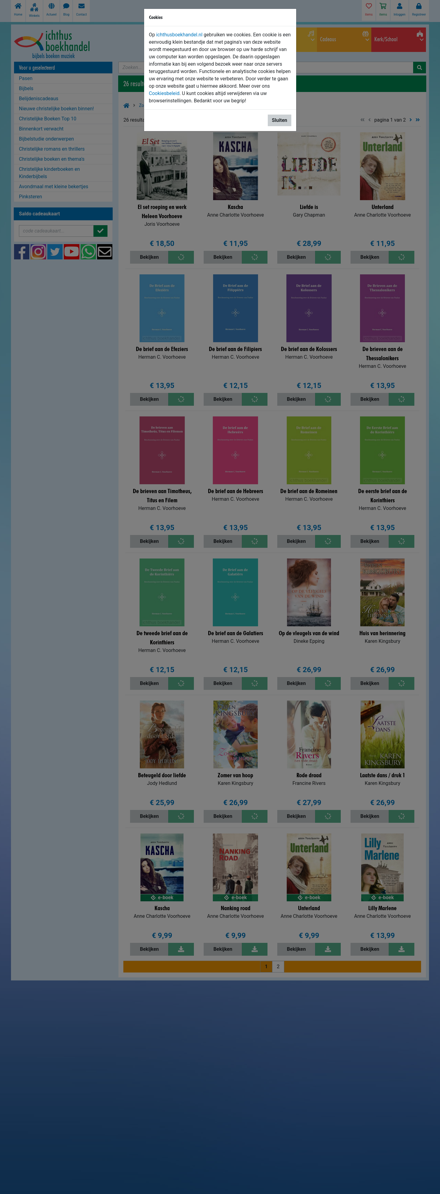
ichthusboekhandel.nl (179, 35)
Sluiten (279, 120)
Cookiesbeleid (164, 93)
